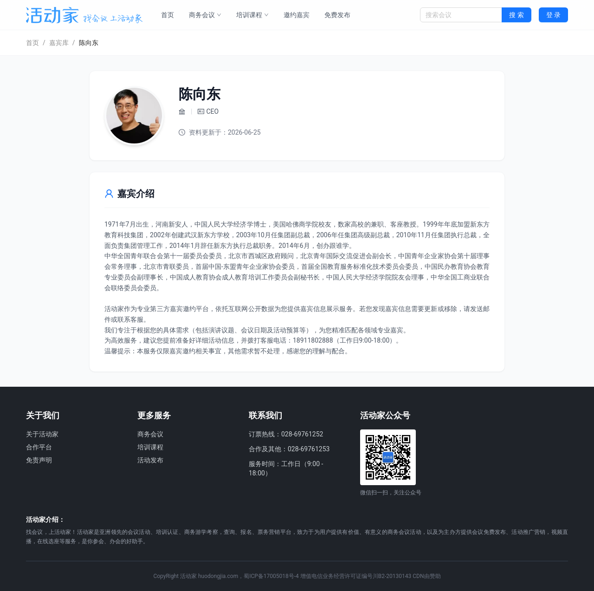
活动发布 (150, 460)
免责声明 (39, 460)
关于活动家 (42, 434)
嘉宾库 (59, 42)
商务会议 (205, 15)
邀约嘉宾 (297, 15)
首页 (167, 15)
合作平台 (39, 447)
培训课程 (252, 15)
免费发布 (337, 15)
